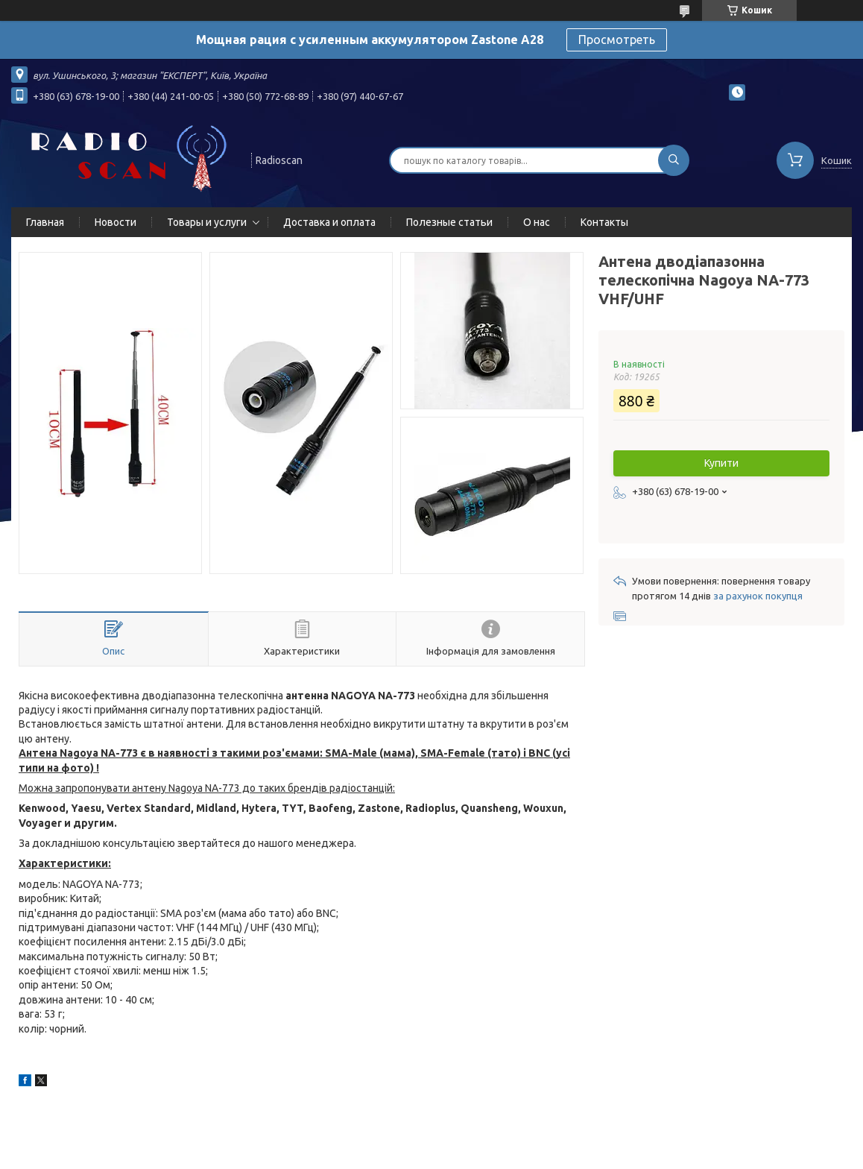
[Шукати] (673, 160)
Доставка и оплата (329, 222)
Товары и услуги (207, 222)
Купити (721, 463)
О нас (536, 222)
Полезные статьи (449, 222)
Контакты (604, 222)
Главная (45, 222)
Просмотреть (616, 39)
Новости (115, 222)
